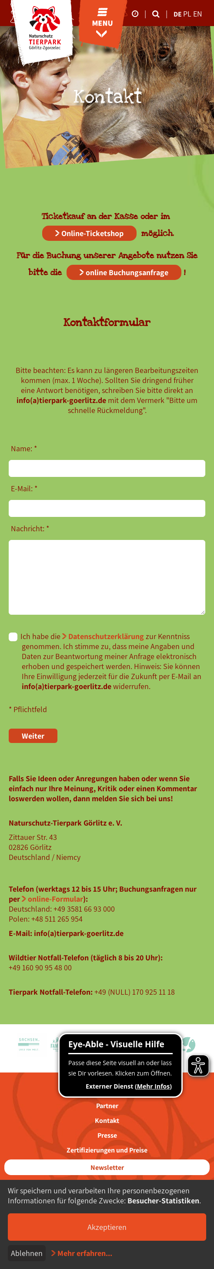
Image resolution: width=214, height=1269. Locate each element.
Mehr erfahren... (84, 1253)
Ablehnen (27, 1253)
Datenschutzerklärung (106, 636)
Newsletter (107, 1167)
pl (188, 14)
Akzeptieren (107, 1227)
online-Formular (55, 899)
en (197, 14)
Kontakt (107, 1120)
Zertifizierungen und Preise (107, 1150)
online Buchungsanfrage (127, 272)
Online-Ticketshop (92, 233)
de (178, 14)
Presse (107, 1135)
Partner (107, 1105)
